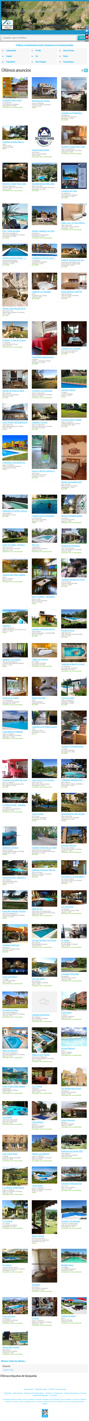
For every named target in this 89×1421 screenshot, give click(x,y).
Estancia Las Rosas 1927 (72, 1151)
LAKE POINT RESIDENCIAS (14, 422)
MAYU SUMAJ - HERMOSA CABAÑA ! (44, 597)
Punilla (38, 50)
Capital (9, 56)
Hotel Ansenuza (68, 1120)
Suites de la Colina (10, 698)
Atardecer (6, 626)
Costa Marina (37, 1122)
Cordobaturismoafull (9, 1399)
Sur (36, 56)
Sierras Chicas (68, 50)
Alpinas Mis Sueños (10, 1347)
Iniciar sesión (28, 1389)
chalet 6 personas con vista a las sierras (74, 260)
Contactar (53, 1395)
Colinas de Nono (68, 1316)
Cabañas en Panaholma (71, 113)
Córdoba (8, 1370)
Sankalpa (36, 1285)
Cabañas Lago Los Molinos (15, 38)
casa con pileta (67, 698)
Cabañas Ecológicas (41, 1015)
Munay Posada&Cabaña (71, 516)
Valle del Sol (37, 909)
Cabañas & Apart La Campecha (74, 664)
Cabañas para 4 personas (43, 516)
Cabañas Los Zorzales (71, 349)
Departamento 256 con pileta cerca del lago (74, 814)
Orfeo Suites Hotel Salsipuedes (15, 1086)
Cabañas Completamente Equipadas (74, 746)
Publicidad (7, 1393)
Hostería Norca (67, 630)
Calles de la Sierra (40, 659)
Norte (65, 56)
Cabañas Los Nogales (41, 292)
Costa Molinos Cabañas (12, 732)
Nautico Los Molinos (40, 1154)
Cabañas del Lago (69, 191)
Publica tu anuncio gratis (57, 1389)
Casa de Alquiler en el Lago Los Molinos (73, 1399)
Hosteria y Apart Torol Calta (73, 147)
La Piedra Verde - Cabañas (14, 805)
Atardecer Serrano (10, 848)
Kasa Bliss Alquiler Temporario (15, 911)
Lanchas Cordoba (55, 1401)
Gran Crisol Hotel (9, 1154)
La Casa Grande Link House (44, 940)
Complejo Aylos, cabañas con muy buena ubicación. (15, 878)
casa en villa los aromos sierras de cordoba (44, 471)
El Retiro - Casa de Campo (14, 340)
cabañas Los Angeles (11, 660)
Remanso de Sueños (41, 101)
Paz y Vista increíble (11, 231)
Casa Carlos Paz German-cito (44, 780)
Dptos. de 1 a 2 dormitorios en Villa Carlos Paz (74, 223)
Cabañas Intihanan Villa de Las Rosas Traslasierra (44, 870)
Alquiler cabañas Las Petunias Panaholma (44, 231)
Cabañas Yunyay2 (40, 422)
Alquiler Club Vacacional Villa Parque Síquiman (15, 309)
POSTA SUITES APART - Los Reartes (15, 258)
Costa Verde (37, 1186)
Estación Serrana (68, 845)
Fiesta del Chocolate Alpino (34, 1393)
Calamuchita (11, 50)
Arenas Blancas (68, 1048)
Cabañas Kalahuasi (10, 945)
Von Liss (35, 545)
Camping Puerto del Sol (71, 1184)
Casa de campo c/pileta (71, 420)
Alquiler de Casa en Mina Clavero (15, 391)
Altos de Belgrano (10, 1051)
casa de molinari (68, 390)
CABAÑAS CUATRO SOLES (14, 511)
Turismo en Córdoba (68, 1401)
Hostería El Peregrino (70, 546)
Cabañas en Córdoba (34, 1399)
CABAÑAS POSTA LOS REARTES (44, 258)
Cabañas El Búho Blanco (13, 142)
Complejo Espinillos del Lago (14, 780)
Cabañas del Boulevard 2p (43, 629)
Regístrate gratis (41, 1389)
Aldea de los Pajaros (41, 1055)
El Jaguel (65, 940)
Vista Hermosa (8, 1316)
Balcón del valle (38, 698)
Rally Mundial (18, 1393)
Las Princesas (67, 907)
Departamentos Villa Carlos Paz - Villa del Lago (44, 184)
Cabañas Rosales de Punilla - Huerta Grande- (74, 580)
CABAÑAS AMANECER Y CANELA (74, 780)
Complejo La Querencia (42, 391)
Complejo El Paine (10, 1010)
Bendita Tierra (67, 1265)
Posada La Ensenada (70, 1221)
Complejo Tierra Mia (70, 974)
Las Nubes (7, 1117)
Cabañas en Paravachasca (51, 1399)
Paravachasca (68, 62)
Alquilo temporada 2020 (71, 482)
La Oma (35, 1318)
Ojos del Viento (38, 979)
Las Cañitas (37, 1086)
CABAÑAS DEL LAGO (12, 100)
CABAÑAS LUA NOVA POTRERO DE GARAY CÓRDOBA (15, 463)
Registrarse (50, 45)
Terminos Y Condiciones (54, 1393)
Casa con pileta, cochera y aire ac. (15, 545)
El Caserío (6, 1265)
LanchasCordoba (65, 45)
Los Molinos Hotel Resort (13, 1188)
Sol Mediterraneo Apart (71, 1089)
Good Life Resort (9, 977)
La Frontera (7, 1221)
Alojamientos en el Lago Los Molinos (37, 1401)
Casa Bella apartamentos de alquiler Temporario (44, 357)
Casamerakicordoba (40, 150)
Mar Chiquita (40, 62)
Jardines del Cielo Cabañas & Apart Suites (15, 575)
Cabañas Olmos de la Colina (44, 848)
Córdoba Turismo (21, 1399)
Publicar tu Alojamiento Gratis (30, 45)
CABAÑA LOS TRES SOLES (44, 727)
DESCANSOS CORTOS (71, 292)
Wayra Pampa (38, 1236)
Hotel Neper (66, 1013)
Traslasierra (10, 62)
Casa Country (38, 814)
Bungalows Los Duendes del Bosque (74, 877)
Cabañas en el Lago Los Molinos (15, 1401)
